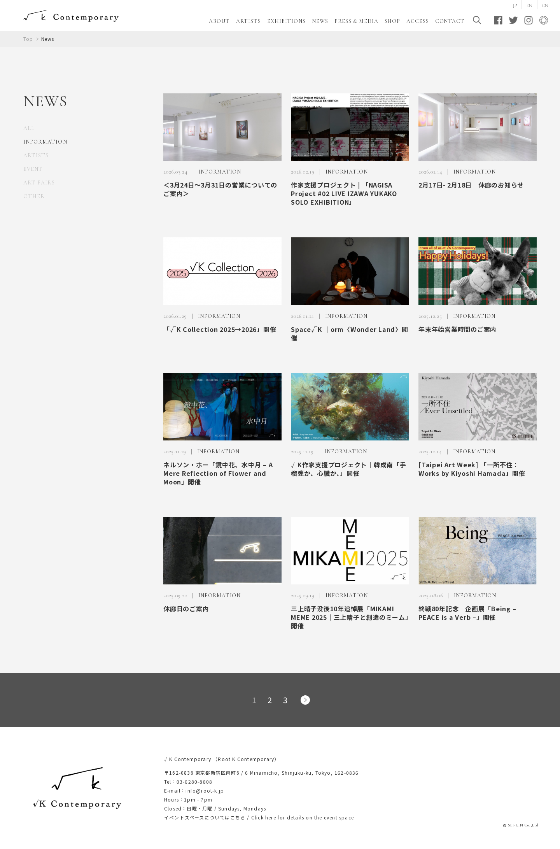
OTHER (34, 196)
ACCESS (417, 21)
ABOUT (219, 21)
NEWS (320, 21)
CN (545, 5)
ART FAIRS (39, 182)
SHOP (393, 21)
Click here (263, 817)
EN (529, 5)
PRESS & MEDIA (356, 21)
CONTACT (450, 21)
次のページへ (305, 700)
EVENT (33, 169)
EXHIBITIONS (286, 21)
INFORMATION (45, 142)
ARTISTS (248, 21)
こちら (238, 817)
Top (28, 38)
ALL (29, 128)
